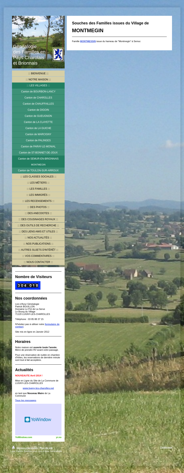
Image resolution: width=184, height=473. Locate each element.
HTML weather (38, 419)
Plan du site (46, 448)
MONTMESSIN (88, 41)
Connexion (166, 447)
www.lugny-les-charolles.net (38, 388)
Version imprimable (25, 448)
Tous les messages (25, 400)
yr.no (58, 437)
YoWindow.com (23, 437)
